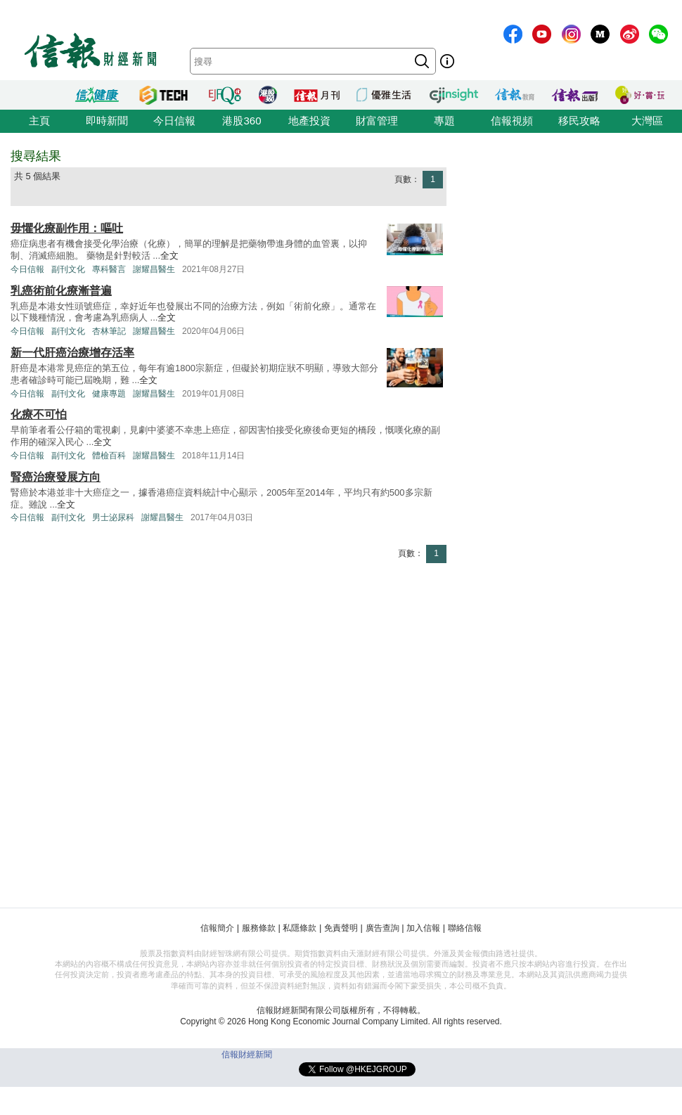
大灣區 (647, 121)
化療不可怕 (39, 414)
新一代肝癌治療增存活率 (72, 353)
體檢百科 (109, 455)
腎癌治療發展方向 (56, 477)
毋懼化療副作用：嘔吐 (67, 228)
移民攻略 (579, 121)
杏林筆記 (109, 331)
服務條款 (259, 928)
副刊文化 (68, 269)
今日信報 (174, 121)
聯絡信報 (465, 928)
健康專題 (109, 394)
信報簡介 (217, 928)
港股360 (241, 121)
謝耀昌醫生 (154, 269)
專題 (444, 121)
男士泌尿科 (113, 517)
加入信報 (423, 928)
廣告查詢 (382, 928)
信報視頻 (512, 121)
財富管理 (377, 121)
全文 (169, 255)
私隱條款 (299, 928)
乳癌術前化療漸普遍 (61, 291)
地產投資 (309, 121)
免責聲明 (341, 928)
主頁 (39, 121)
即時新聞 (107, 121)
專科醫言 (109, 269)
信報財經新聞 (246, 1054)
